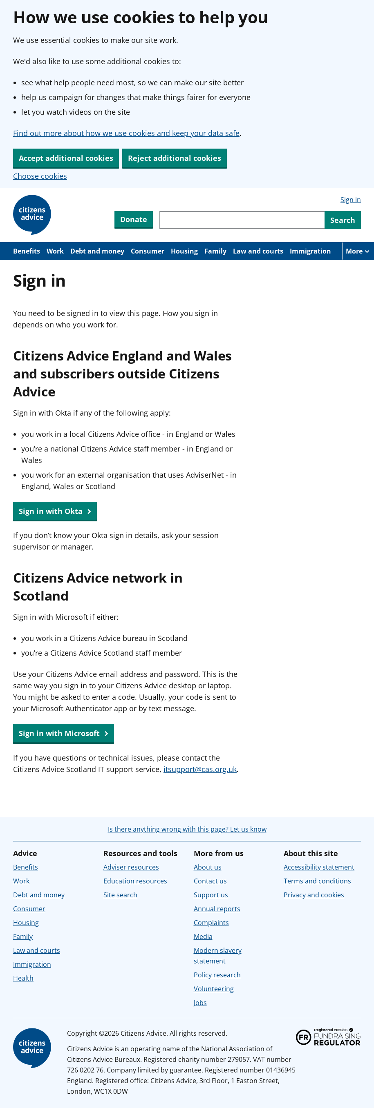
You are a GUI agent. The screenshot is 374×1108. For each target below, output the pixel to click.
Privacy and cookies (314, 894)
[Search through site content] (242, 220)
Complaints (211, 922)
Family (215, 251)
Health (23, 978)
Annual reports (217, 908)
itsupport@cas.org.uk (200, 769)
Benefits (26, 251)
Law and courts (258, 251)
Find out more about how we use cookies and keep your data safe (126, 133)
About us (208, 867)
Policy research (217, 974)
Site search (120, 894)
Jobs (200, 1002)
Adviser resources (131, 867)
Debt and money (97, 251)
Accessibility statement (319, 867)
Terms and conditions (317, 881)
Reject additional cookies (174, 158)
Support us (211, 894)
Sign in (350, 199)
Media (203, 936)
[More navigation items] (358, 251)
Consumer (147, 251)
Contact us (210, 881)
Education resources (135, 881)
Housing (184, 251)
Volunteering (214, 988)
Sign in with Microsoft (63, 733)
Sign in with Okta (55, 511)
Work (55, 251)
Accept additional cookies (66, 158)
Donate (133, 219)
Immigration (310, 251)
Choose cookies (40, 176)
